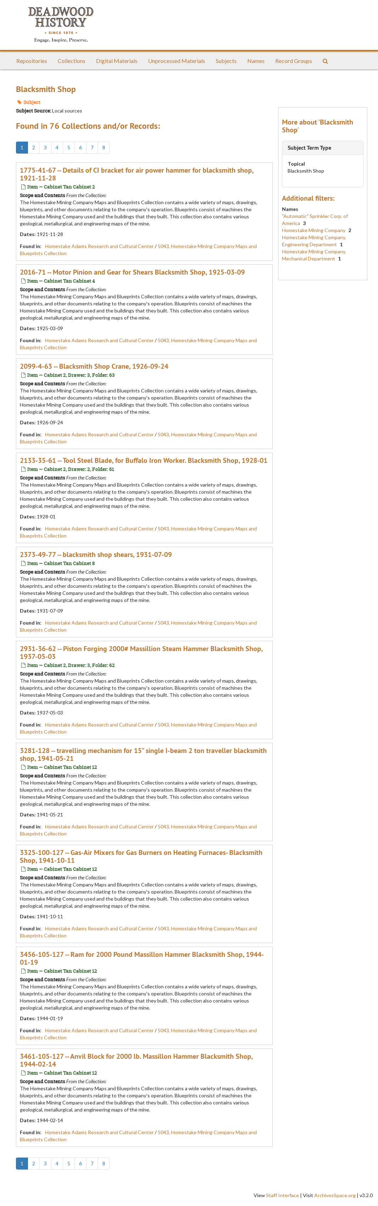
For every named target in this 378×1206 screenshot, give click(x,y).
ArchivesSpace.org (335, 1195)
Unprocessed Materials (176, 60)
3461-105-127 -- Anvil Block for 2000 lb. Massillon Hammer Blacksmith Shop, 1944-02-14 (136, 1060)
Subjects (226, 60)
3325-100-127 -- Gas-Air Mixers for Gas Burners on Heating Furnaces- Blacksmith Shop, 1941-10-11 (141, 856)
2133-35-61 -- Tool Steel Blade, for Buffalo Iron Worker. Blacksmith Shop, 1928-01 (143, 460)
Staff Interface (282, 1195)
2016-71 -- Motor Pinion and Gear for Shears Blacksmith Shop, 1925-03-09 (132, 272)
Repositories (31, 60)
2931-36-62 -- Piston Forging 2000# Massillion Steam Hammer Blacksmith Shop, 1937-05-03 (141, 652)
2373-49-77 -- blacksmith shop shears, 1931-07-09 (96, 554)
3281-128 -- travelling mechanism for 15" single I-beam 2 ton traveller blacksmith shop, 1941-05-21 (143, 754)
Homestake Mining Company (314, 230)
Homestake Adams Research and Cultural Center (99, 246)
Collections (71, 60)
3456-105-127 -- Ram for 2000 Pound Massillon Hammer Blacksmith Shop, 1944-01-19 (142, 958)
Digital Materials (116, 60)
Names (256, 60)
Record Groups (293, 60)
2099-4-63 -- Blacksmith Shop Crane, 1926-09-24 (94, 366)
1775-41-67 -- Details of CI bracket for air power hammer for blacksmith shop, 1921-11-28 (136, 174)
